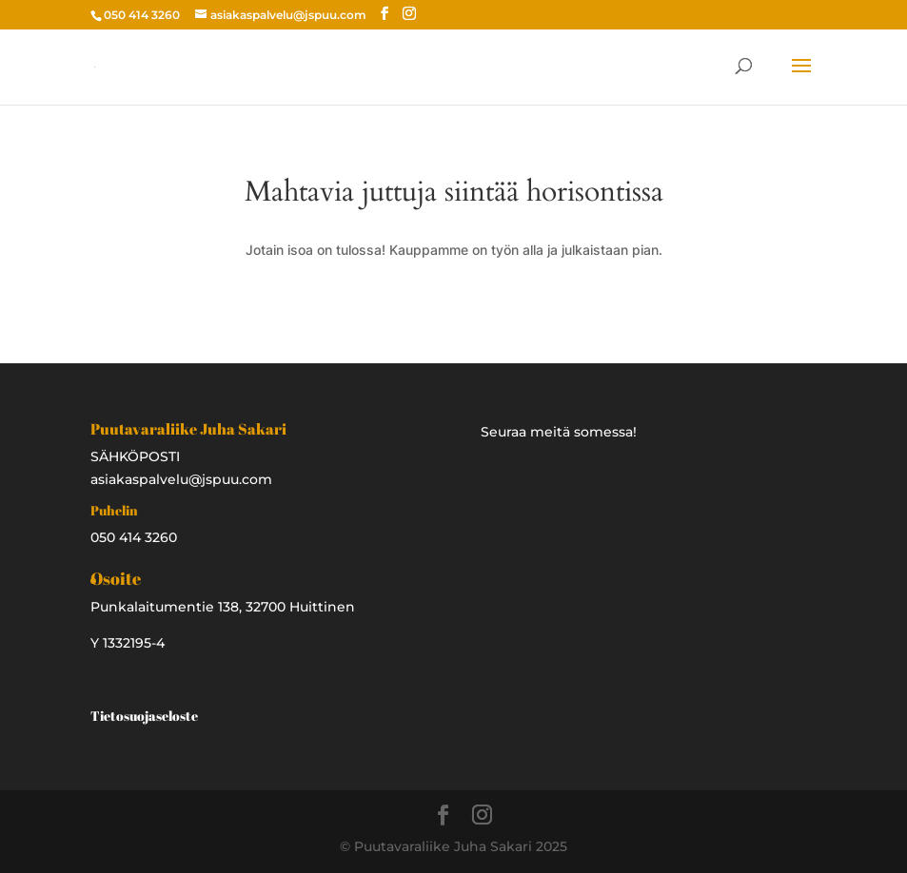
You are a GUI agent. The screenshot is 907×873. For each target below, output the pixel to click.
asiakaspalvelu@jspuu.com (181, 479)
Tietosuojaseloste (144, 716)
